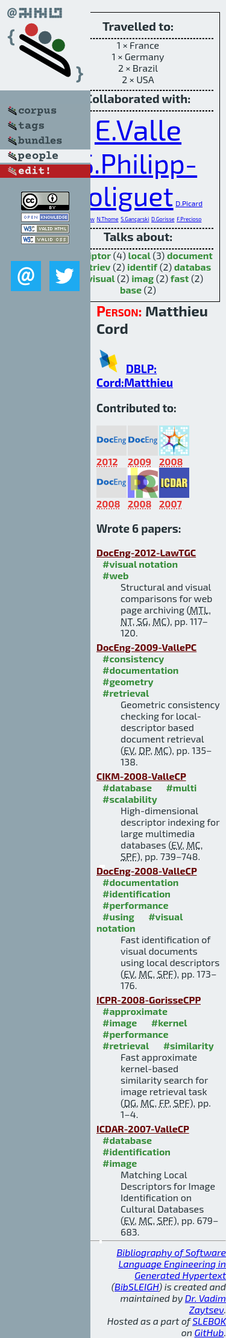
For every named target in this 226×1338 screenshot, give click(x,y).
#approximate (135, 1011)
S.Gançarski (135, 219)
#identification (136, 893)
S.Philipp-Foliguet (135, 179)
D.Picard (188, 203)
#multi (181, 787)
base (131, 289)
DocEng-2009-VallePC (146, 647)
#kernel (169, 1022)
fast (180, 278)
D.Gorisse (163, 219)
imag (142, 278)
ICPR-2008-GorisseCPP (148, 999)
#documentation (140, 670)
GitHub (209, 1332)
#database (127, 787)
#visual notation (140, 564)
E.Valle (138, 128)
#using (118, 916)
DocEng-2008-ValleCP (146, 870)
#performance (135, 905)
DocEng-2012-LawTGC (146, 552)
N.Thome (107, 219)
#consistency (133, 658)
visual (101, 278)
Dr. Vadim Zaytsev (205, 1303)
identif (142, 266)
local (139, 255)
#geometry (128, 681)
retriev (95, 266)
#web (115, 575)
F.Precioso (189, 219)
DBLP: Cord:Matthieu (134, 375)
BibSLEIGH (137, 1286)
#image (119, 1022)
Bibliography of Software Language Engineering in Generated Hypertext (171, 1263)
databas (192, 266)
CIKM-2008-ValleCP (141, 776)
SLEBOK (209, 1321)
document (190, 255)
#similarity (188, 1045)
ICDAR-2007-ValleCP (142, 1128)
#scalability (129, 799)
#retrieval (125, 693)
